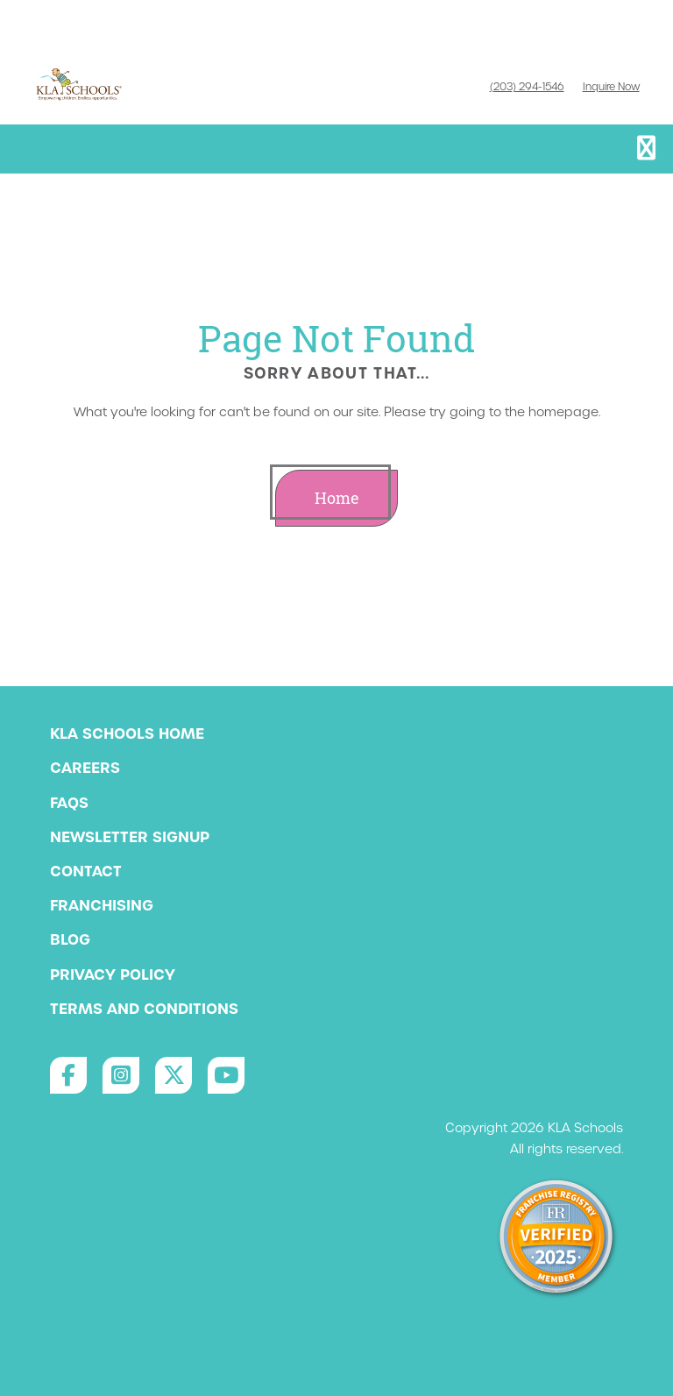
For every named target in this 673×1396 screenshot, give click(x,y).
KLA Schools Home (127, 733)
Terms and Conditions (144, 1008)
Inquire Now (611, 87)
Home (337, 498)
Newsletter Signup (129, 837)
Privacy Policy (112, 974)
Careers (85, 767)
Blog (70, 939)
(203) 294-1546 (527, 87)
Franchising (101, 905)
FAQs (69, 802)
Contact (86, 871)
